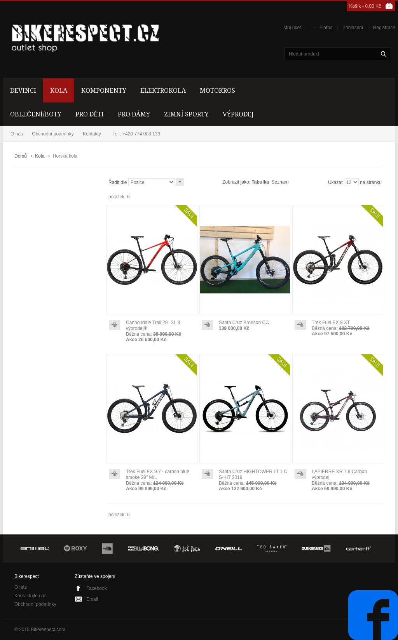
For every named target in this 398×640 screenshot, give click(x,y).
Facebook (96, 588)
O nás (16, 134)
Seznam (280, 182)
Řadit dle (117, 182)
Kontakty (92, 134)
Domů (20, 156)
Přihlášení (352, 27)
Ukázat (335, 182)
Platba (326, 27)
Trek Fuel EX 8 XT (331, 322)
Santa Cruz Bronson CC (244, 322)
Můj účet (292, 27)
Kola (39, 156)
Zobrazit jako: (236, 182)
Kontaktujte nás (30, 595)
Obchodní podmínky (52, 134)
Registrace (384, 27)
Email (92, 599)
